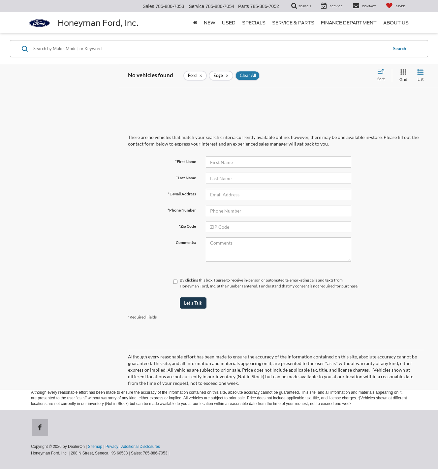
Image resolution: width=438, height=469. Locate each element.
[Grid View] (402, 75)
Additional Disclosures (140, 446)
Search (399, 48)
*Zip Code (187, 226)
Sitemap (95, 446)
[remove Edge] (221, 76)
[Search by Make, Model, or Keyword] (210, 48)
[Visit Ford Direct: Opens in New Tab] (172, 453)
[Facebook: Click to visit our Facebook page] (41, 428)
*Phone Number (182, 210)
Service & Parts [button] (293, 22)
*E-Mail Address (182, 193)
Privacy (112, 446)
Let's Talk (193, 303)
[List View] (420, 75)
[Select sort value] (383, 75)
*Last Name (186, 177)
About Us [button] (396, 22)
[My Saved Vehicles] (395, 6)
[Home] (195, 22)
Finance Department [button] (349, 22)
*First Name (185, 161)
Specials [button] (254, 22)
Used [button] (228, 22)
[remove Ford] (195, 76)
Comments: (186, 242)
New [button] (209, 22)
